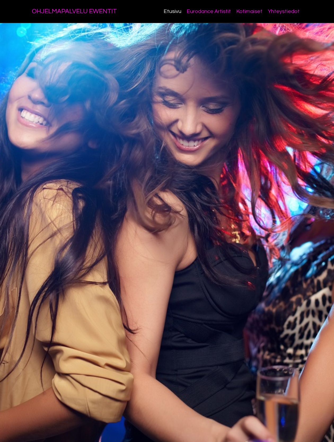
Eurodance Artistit (209, 11)
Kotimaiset (249, 11)
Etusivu (172, 11)
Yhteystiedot (284, 11)
